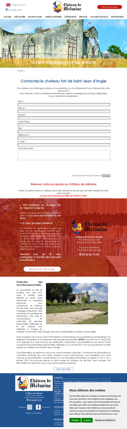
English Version (18, 5)
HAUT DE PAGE (63, 371)
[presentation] (63, 169)
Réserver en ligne (109, 7)
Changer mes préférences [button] (105, 420)
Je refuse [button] (87, 420)
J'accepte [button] (75, 420)
